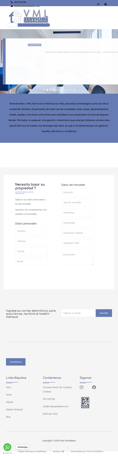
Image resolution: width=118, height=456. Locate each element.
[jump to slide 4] (54, 90)
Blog (8, 417)
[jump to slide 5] (57, 90)
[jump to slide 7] (64, 90)
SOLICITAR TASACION (76, 283)
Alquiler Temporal (14, 409)
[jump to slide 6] (61, 90)
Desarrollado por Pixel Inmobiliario (87, 451)
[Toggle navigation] (109, 18)
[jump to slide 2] (47, 90)
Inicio (8, 387)
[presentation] (84, 273)
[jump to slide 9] (71, 90)
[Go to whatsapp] (7, 447)
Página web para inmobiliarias (32, 451)
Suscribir (104, 313)
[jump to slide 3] (50, 90)
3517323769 (18, 2)
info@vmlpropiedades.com (25, 6)
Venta (9, 395)
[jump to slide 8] (67, 90)
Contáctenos (16, 362)
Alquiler (9, 402)
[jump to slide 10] (74, 90)
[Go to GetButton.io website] (7, 453)
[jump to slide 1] (44, 90)
